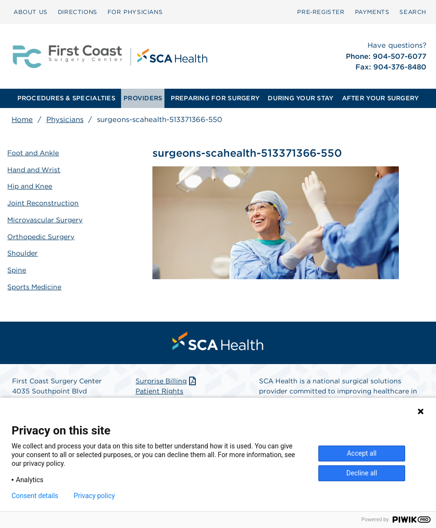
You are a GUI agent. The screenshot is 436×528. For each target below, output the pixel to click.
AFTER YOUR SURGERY (380, 98)
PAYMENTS (372, 11)
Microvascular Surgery (45, 218)
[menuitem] (31, 12)
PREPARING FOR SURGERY (215, 98)
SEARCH (412, 11)
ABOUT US (31, 11)
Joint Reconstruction (43, 202)
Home (22, 119)
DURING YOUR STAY (300, 98)
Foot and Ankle (33, 152)
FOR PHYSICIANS (135, 11)
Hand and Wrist (34, 169)
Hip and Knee (30, 186)
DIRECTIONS (77, 11)
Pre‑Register (320, 11)
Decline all (361, 473)
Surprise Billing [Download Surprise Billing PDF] (167, 379)
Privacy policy (94, 496)
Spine (17, 268)
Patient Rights (159, 389)
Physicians (64, 119)
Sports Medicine (35, 284)
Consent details (35, 496)
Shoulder (23, 251)
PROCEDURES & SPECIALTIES (66, 98)
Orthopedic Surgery (41, 235)
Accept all (362, 453)
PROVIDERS (142, 98)
